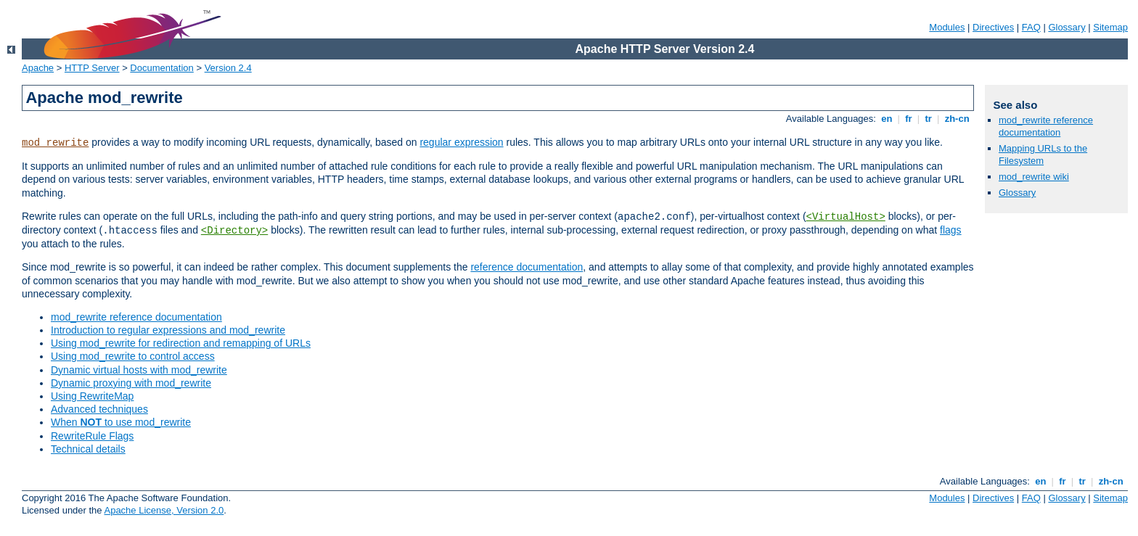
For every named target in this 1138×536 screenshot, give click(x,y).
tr (928, 118)
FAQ (1031, 27)
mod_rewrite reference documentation (136, 317)
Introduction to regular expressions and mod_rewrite (168, 330)
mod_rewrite (55, 143)
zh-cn (957, 118)
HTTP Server (92, 67)
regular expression (461, 142)
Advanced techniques (99, 409)
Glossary (1066, 27)
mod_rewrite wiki (1034, 176)
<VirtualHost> (845, 217)
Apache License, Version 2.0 (164, 510)
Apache (38, 67)
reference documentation (526, 267)
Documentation (161, 67)
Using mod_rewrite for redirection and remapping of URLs (181, 343)
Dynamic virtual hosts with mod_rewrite (139, 370)
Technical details (88, 449)
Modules (947, 27)
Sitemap (1110, 27)
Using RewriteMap (92, 396)
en (887, 118)
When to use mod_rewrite (121, 422)
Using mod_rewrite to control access (133, 356)
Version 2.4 (228, 67)
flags (951, 230)
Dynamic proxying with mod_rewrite (131, 383)
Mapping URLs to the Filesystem (1043, 154)
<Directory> (234, 230)
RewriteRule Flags (92, 436)
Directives (993, 27)
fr (909, 118)
